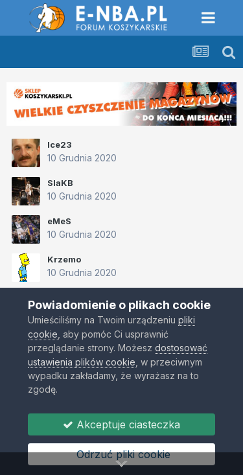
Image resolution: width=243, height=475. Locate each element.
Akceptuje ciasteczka (121, 424)
